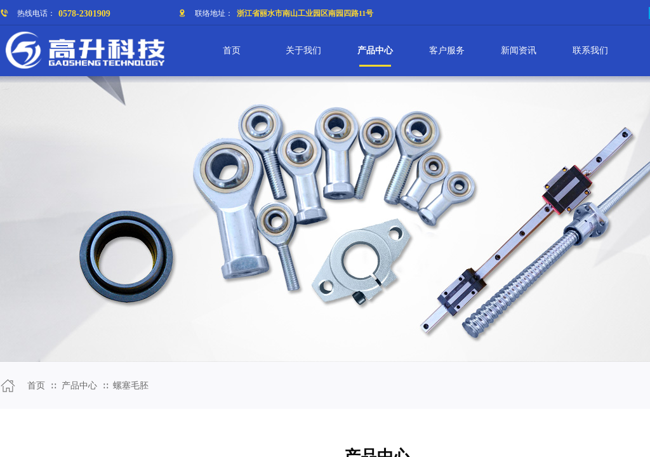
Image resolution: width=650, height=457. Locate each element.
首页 (36, 385)
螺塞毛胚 (131, 385)
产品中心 (79, 385)
